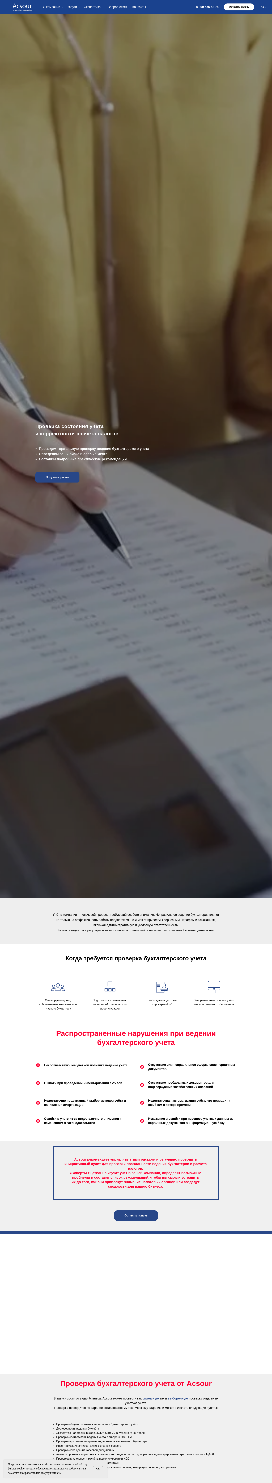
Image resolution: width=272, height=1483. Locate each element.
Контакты (139, 7)
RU (262, 7)
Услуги (72, 7)
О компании (52, 7)
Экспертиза (92, 7)
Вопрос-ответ (117, 7)
